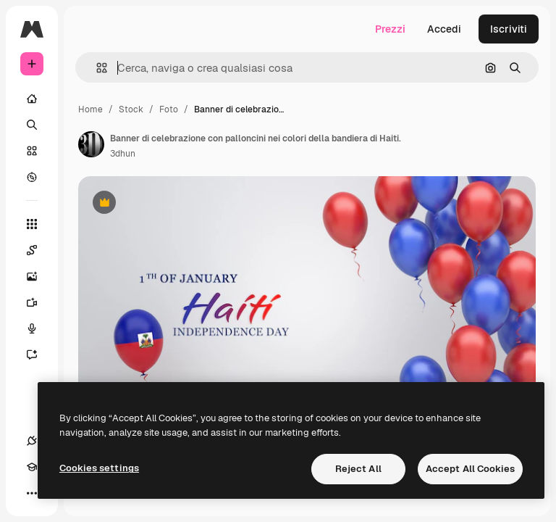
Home (90, 109)
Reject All (358, 469)
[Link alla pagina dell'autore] (91, 144)
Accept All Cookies (470, 469)
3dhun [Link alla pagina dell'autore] (122, 154)
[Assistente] (39, 354)
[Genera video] (39, 302)
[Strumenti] (31, 224)
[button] (96, 67)
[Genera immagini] (39, 276)
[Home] (31, 98)
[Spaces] (39, 250)
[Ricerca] (31, 124)
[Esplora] (31, 176)
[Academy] (31, 466)
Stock (131, 109)
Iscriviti (508, 29)
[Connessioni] (31, 440)
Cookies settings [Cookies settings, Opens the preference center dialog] (99, 468)
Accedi (444, 29)
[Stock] (31, 150)
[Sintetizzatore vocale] (39, 328)
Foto (168, 109)
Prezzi (390, 29)
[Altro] (31, 493)
